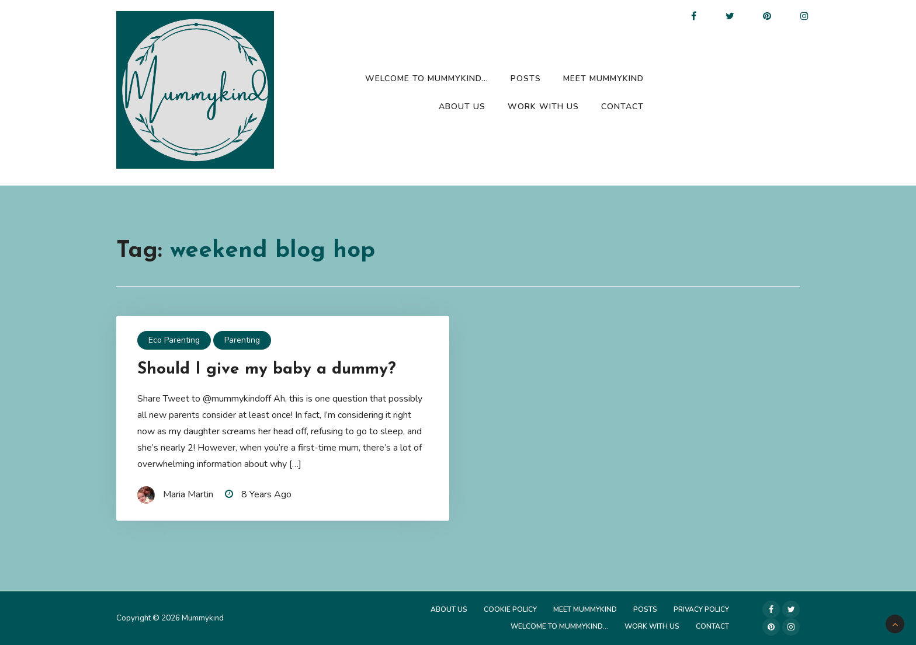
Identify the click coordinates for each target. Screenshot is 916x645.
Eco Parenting (174, 340)
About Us (462, 106)
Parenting (242, 340)
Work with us (543, 106)
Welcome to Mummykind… (426, 78)
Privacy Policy (701, 609)
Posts (526, 78)
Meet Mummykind (603, 78)
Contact (622, 106)
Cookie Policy (510, 609)
